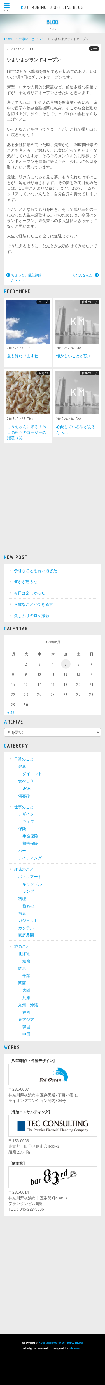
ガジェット (28, 920)
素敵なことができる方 (33, 604)
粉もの (43, 373)
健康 (22, 766)
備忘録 (24, 795)
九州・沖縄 (28, 1005)
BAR (26, 788)
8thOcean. (75, 1348)
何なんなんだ (85, 275)
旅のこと (22, 946)
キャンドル (32, 884)
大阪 (26, 990)
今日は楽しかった (29, 593)
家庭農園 (26, 935)
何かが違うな (26, 582)
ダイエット (32, 773)
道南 (26, 961)
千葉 (26, 975)
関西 (22, 983)
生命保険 (30, 836)
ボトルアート (30, 876)
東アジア (26, 1019)
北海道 (24, 953)
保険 (22, 829)
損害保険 (30, 843)
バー (94, 48)
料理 (22, 898)
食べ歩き (26, 781)
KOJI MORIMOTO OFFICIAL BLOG (52, 7)
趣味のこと (24, 869)
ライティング (30, 858)
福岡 (26, 1012)
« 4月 (11, 712)
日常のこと (24, 759)
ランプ (28, 891)
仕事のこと (89, 302)
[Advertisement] (52, 498)
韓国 (26, 1027)
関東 (22, 968)
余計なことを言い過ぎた (35, 570)
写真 (22, 913)
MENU (7, 7)
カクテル (26, 928)
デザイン (26, 814)
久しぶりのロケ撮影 (31, 615)
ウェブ (43, 302)
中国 (26, 1034)
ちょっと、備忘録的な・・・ (23, 278)
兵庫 (26, 997)
